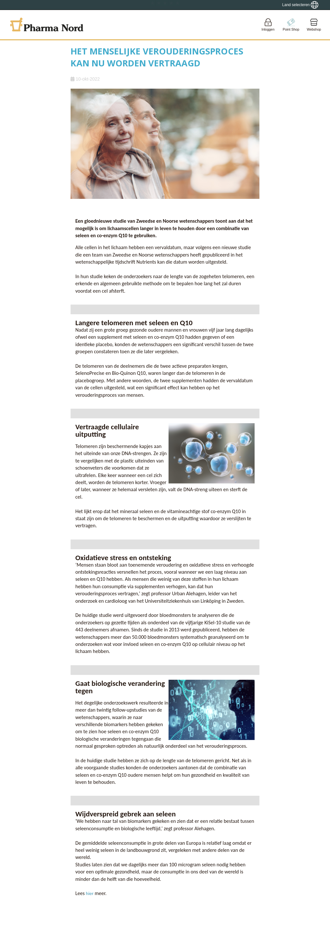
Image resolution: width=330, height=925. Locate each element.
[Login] (268, 24)
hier (90, 893)
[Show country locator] (300, 5)
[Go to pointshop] (291, 24)
